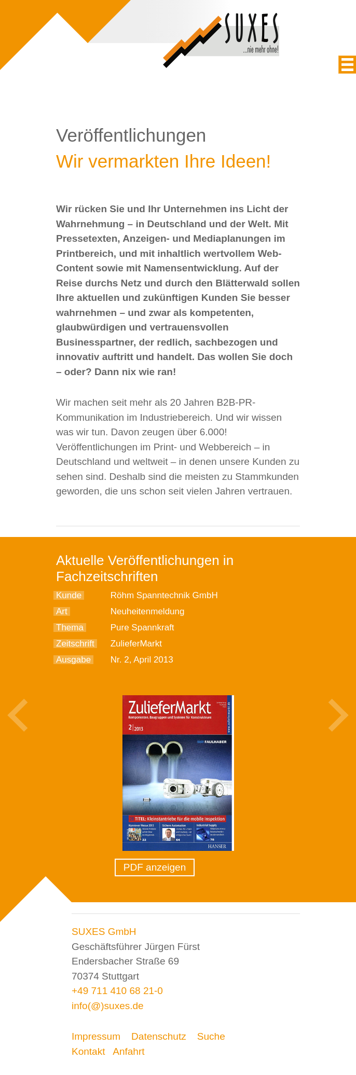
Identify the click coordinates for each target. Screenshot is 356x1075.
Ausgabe (73, 659)
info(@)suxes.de (108, 1005)
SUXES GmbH (104, 931)
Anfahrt (128, 1051)
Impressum (96, 1036)
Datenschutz (158, 1036)
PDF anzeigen (155, 867)
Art (61, 611)
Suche (211, 1036)
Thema (70, 627)
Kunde (68, 595)
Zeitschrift (75, 643)
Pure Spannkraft (142, 627)
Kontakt (88, 1051)
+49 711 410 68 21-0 (117, 990)
